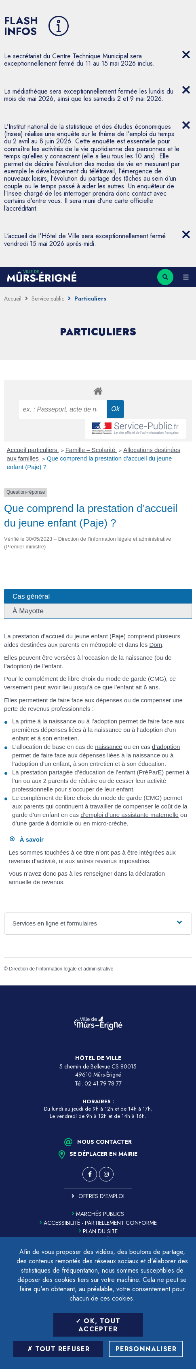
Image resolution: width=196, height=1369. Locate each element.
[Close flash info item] (186, 55)
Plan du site (98, 1231)
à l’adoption (101, 721)
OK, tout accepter (98, 1324)
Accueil (12, 298)
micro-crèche (109, 823)
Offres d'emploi (101, 1196)
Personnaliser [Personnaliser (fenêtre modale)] (146, 1349)
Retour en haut (184, 985)
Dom (155, 644)
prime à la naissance (48, 721)
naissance (108, 746)
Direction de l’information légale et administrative (61, 969)
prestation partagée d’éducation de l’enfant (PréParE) (92, 772)
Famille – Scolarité (91, 449)
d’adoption (166, 746)
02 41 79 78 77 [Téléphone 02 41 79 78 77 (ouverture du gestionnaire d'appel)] (103, 1083)
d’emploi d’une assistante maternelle (129, 814)
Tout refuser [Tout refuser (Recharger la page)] (58, 1349)
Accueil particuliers (33, 449)
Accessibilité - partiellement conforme (98, 1223)
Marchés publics (98, 1214)
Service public (48, 298)
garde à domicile (51, 823)
